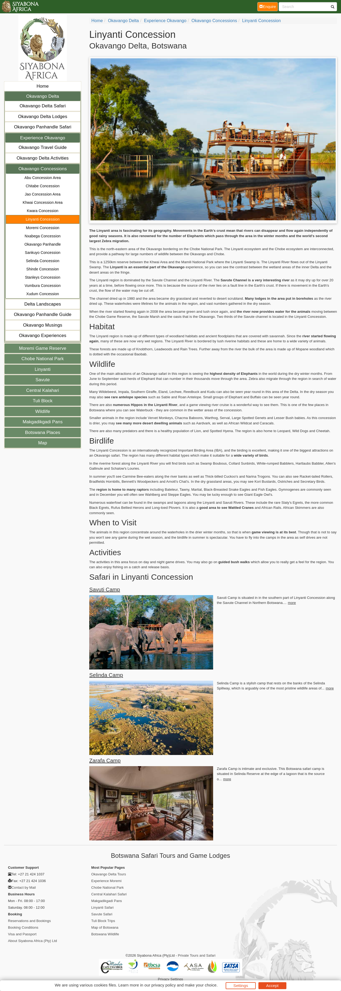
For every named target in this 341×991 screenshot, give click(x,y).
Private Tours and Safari (197, 955)
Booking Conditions (23, 927)
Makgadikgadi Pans (43, 421)
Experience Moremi (106, 881)
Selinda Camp (106, 675)
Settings (240, 985)
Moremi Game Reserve (42, 348)
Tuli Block (42, 400)
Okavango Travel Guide (43, 147)
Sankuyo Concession (42, 252)
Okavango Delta (42, 96)
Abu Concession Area (43, 178)
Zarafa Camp (105, 760)
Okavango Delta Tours (108, 874)
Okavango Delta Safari (42, 105)
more (292, 603)
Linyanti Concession (42, 219)
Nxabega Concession (43, 236)
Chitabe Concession (42, 186)
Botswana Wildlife (105, 934)
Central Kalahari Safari (109, 894)
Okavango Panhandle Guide (42, 314)
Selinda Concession (42, 261)
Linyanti (42, 369)
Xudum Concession (42, 294)
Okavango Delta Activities (42, 158)
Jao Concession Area (42, 194)
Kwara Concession (42, 211)
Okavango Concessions (42, 168)
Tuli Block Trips (103, 921)
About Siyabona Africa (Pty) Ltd (32, 941)
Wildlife (42, 411)
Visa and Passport (22, 934)
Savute (42, 379)
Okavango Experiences (42, 335)
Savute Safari (101, 914)
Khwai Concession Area (43, 202)
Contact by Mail (23, 888)
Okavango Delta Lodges (42, 116)
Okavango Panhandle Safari (42, 126)
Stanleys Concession (42, 277)
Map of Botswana (105, 927)
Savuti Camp (104, 589)
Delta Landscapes (42, 304)
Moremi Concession (42, 228)
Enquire (268, 6)
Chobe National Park (43, 358)
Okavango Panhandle (43, 244)
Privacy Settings (170, 979)
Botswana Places (42, 432)
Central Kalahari (42, 390)
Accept (272, 985)
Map (42, 442)
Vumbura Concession (42, 285)
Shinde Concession (42, 269)
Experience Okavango (42, 137)
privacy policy (163, 985)
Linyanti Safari (102, 907)
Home (42, 86)
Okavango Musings (42, 325)
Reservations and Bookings (29, 921)
